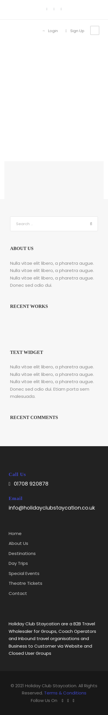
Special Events (24, 573)
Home (15, 533)
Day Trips (18, 563)
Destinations (22, 553)
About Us (18, 543)
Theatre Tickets (25, 583)
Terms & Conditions (65, 693)
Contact (18, 593)
